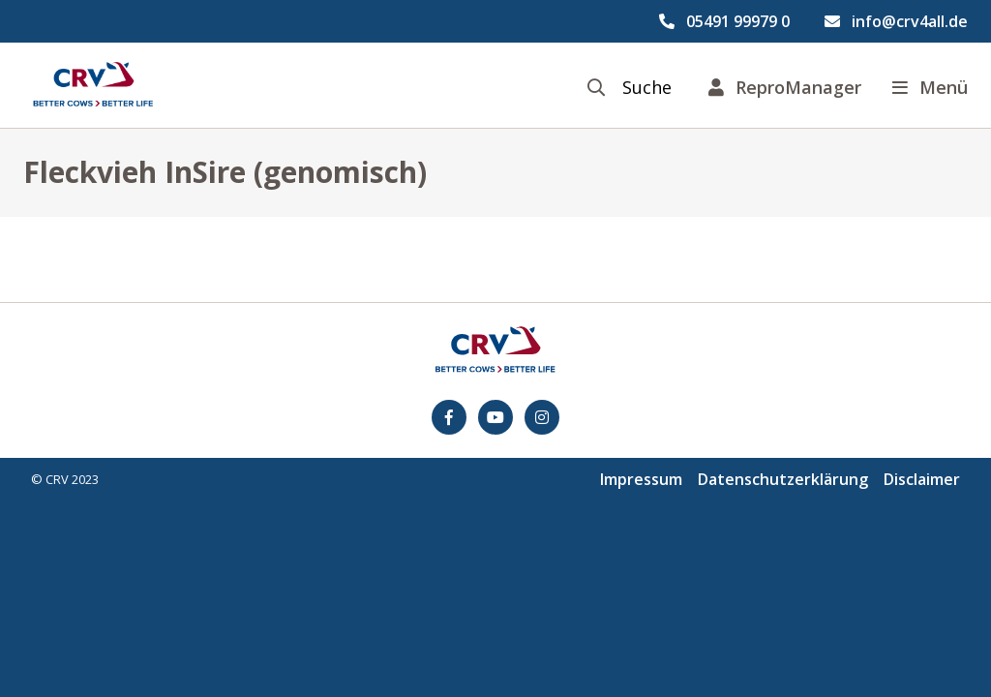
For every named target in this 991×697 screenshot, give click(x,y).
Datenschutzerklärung (783, 479)
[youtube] (495, 417)
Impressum (641, 479)
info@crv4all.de (910, 21)
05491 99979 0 (738, 21)
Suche (647, 87)
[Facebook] (449, 417)
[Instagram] (542, 417)
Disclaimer (922, 479)
